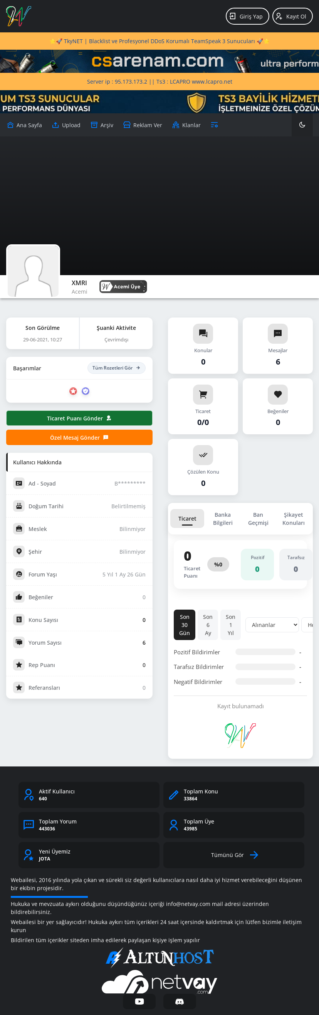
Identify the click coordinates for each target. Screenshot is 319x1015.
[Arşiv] (101, 125)
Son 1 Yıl (230, 625)
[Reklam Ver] (142, 125)
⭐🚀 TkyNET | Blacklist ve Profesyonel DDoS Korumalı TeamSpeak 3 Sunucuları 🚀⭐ (159, 41)
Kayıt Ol (290, 16)
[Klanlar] (186, 125)
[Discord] (179, 1001)
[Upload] (24, 125)
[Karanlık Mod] (302, 124)
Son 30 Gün (184, 625)
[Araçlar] (214, 125)
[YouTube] (139, 1001)
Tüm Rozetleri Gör (116, 368)
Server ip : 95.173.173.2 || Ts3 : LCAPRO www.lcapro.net (159, 81)
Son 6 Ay (208, 625)
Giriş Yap (245, 16)
